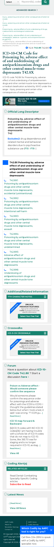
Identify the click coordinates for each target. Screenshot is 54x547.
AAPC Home (32, 522)
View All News (18, 508)
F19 (32, 148)
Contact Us (8, 529)
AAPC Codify (9, 522)
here (24, 376)
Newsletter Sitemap (11, 527)
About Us (8, 524)
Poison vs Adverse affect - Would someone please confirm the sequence (25, 388)
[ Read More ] (15, 503)
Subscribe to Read (20, 484)
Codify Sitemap (33, 524)
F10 (27, 148)
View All (14, 453)
